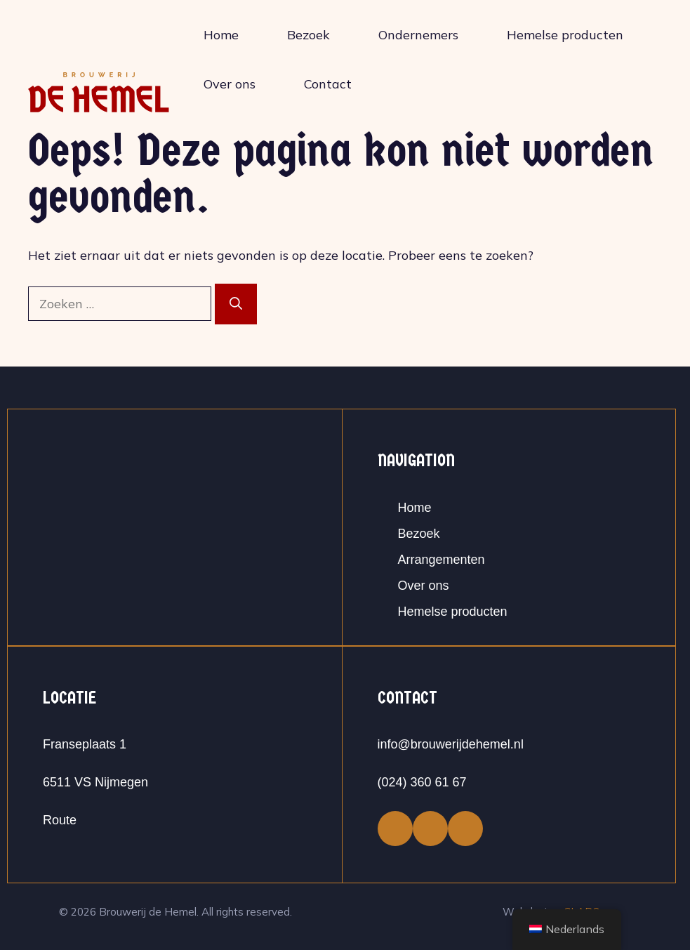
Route (60, 820)
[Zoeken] (236, 304)
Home (221, 35)
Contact (328, 84)
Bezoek (308, 35)
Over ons (230, 84)
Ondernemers (418, 35)
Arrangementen (441, 560)
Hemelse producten (565, 35)
